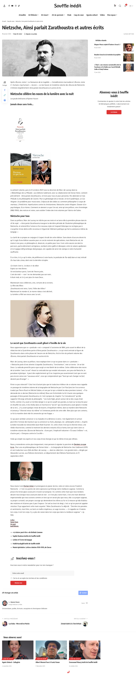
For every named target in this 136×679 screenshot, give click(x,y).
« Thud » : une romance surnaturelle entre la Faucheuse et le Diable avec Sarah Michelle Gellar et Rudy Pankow (107, 67)
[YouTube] (12, 5)
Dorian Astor (29, 486)
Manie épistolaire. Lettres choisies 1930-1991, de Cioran (32, 547)
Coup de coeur (10, 21)
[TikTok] (19, 5)
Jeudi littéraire (14, 526)
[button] (4, 6)
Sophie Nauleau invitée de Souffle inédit (26, 536)
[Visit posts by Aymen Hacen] (4, 603)
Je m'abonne (114, 112)
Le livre (12, 520)
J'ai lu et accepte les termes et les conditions (30, 578)
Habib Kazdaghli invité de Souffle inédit (26, 544)
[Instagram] (15, 5)
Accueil (4, 21)
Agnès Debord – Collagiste (11, 662)
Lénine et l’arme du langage (22, 540)
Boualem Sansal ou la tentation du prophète (107, 55)
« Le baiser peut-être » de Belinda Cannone (27, 532)
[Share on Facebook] (4, 90)
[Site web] (87, 603)
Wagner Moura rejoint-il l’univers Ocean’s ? (107, 44)
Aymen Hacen (14, 522)
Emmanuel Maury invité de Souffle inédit (83, 662)
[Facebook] (9, 5)
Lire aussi (13, 524)
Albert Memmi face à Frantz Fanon (48, 662)
